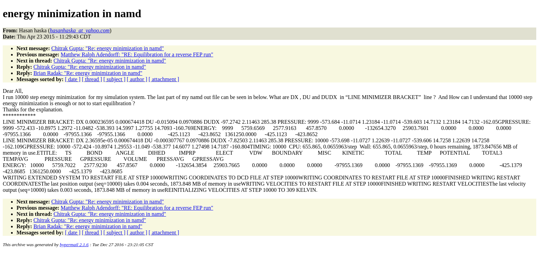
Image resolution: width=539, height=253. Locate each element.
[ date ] (72, 79)
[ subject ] (114, 79)
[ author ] (137, 79)
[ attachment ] (163, 79)
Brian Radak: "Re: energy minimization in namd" (87, 73)
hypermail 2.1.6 (74, 244)
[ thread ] (92, 79)
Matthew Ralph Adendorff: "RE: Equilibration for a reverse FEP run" (137, 54)
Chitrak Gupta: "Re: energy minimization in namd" (107, 48)
